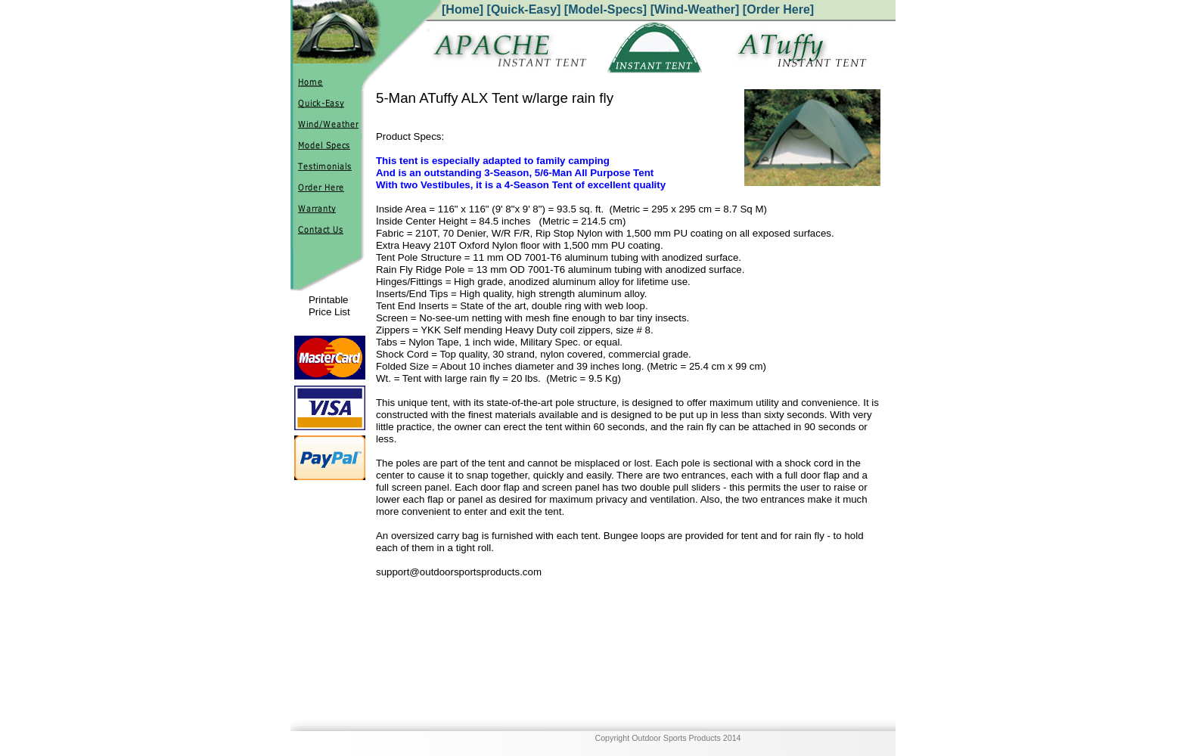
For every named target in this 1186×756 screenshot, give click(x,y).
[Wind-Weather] (695, 9)
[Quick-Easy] (524, 9)
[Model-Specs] (605, 9)
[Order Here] (778, 9)
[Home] (462, 9)
